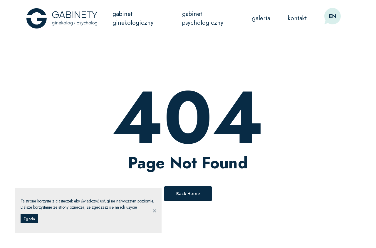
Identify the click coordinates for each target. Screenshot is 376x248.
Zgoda (29, 219)
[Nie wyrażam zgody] (154, 211)
